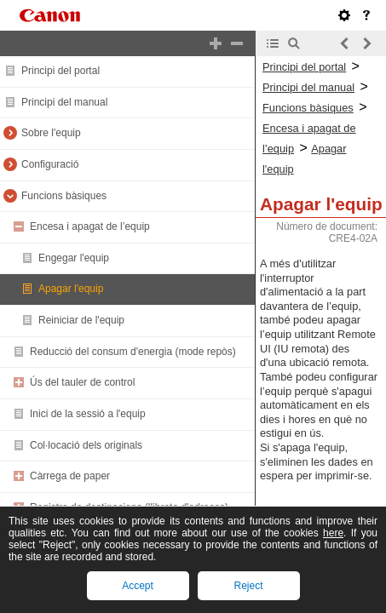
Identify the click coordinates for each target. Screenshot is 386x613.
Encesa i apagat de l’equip (90, 226)
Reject (247, 586)
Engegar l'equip (73, 258)
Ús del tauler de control (82, 382)
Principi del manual (64, 102)
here (333, 533)
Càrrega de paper (70, 476)
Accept (137, 586)
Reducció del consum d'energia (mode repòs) (133, 352)
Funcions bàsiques (64, 196)
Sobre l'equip (51, 133)
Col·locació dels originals (86, 445)
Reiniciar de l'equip (81, 320)
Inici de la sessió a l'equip (88, 414)
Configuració (49, 164)
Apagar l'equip (70, 289)
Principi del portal (60, 71)
